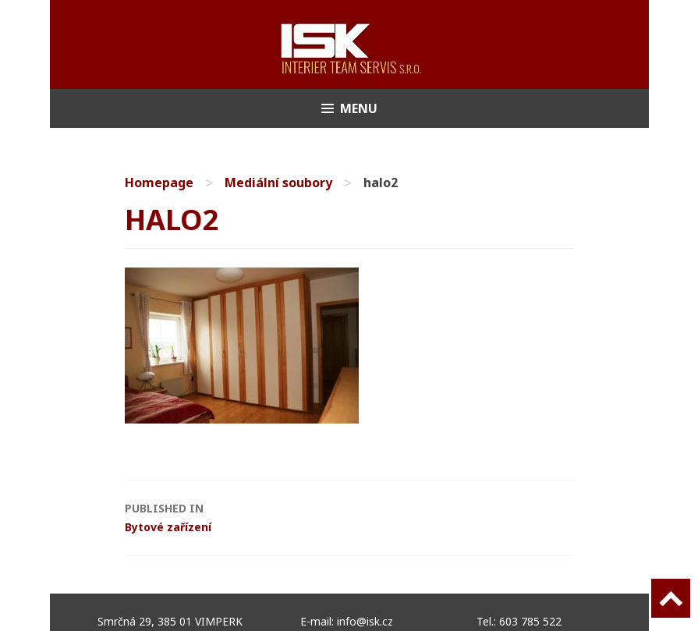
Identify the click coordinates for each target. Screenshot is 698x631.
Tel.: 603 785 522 (519, 621)
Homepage (159, 182)
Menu (358, 108)
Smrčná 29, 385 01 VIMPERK (173, 621)
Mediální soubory (278, 182)
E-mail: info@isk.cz (346, 621)
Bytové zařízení (168, 516)
